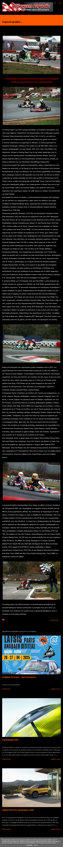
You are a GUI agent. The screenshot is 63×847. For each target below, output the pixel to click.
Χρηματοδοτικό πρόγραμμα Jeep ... (19, 810)
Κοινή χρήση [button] (54, 620)
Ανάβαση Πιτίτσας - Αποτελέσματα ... (20, 677)
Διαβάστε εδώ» (56, 689)
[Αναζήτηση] (55, 3)
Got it (35, 845)
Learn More (29, 845)
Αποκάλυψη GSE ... (11, 740)
